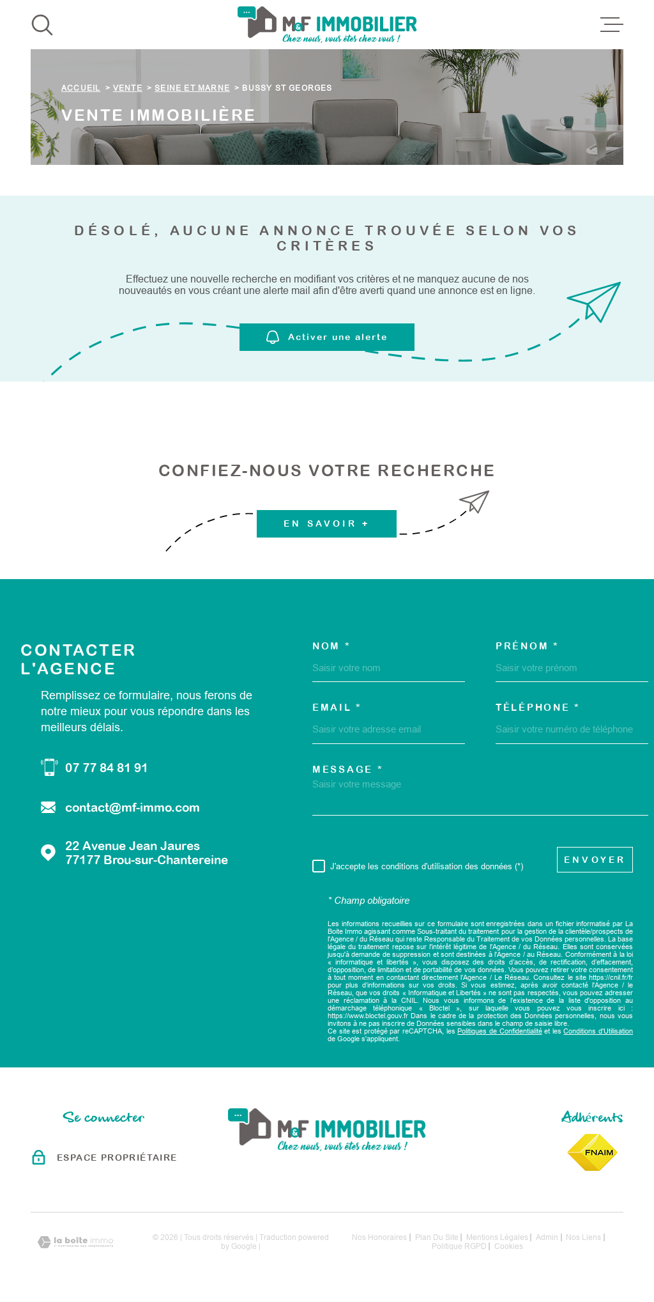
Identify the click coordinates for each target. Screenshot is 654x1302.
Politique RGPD (459, 1246)
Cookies (508, 1246)
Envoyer (595, 860)
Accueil (80, 88)
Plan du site (437, 1237)
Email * (337, 707)
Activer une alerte (327, 337)
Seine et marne (192, 88)
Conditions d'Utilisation (598, 1031)
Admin (547, 1237)
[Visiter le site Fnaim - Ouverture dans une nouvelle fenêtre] (592, 1152)
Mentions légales (497, 1237)
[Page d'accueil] (327, 24)
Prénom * (527, 646)
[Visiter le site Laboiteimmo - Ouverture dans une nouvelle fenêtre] (75, 1242)
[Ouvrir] (42, 24)
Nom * (331, 646)
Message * (347, 769)
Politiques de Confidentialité (499, 1031)
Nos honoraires (379, 1237)
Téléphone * (538, 707)
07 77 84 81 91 (106, 768)
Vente (127, 88)
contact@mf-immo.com (132, 807)
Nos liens (583, 1237)
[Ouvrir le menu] (611, 24)
